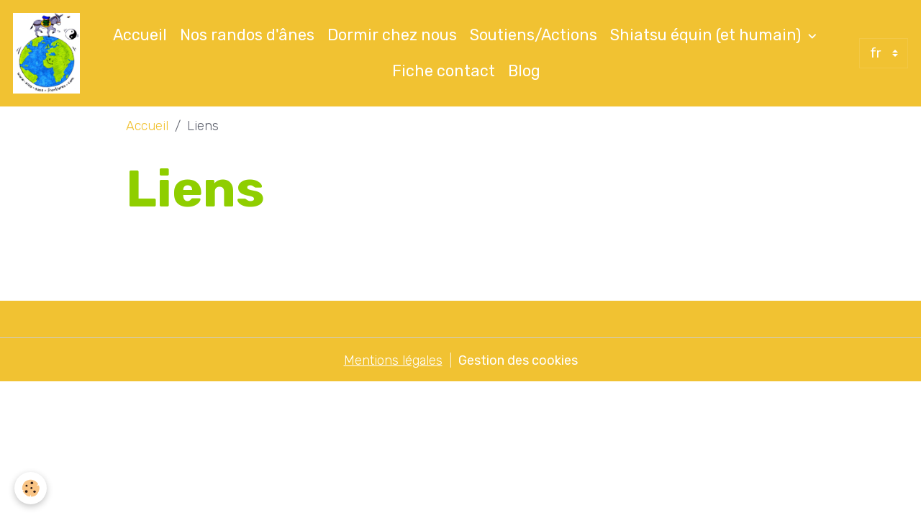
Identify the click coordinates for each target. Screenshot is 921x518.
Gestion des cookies (518, 360)
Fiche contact (443, 71)
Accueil (140, 35)
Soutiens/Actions (533, 35)
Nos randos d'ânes (247, 35)
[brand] (46, 53)
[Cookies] (30, 488)
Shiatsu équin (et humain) (707, 35)
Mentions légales (393, 360)
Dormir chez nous (392, 35)
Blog (524, 71)
